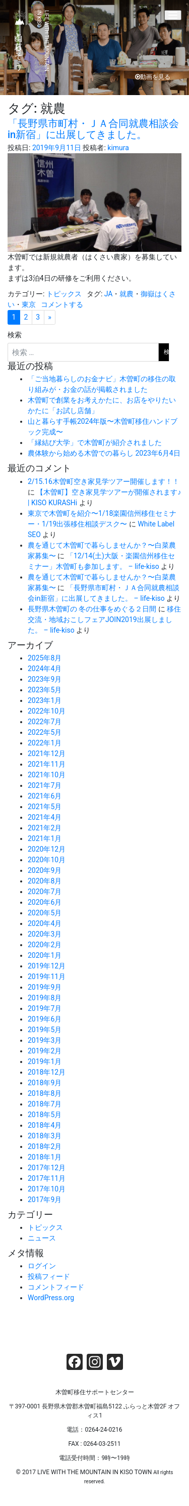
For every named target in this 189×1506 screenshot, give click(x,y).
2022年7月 (44, 722)
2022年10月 (47, 711)
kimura (118, 148)
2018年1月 (44, 1157)
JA (108, 294)
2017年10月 (47, 1189)
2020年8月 (44, 881)
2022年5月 (44, 732)
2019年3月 (44, 1040)
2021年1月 (44, 838)
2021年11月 (47, 764)
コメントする (62, 304)
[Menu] (172, 15)
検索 (15, 335)
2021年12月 (47, 753)
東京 (29, 304)
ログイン (42, 1266)
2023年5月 (44, 690)
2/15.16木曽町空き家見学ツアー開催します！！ (103, 481)
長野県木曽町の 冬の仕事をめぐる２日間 (92, 609)
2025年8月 (44, 658)
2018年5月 (44, 1115)
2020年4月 (44, 923)
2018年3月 (44, 1136)
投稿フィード (49, 1276)
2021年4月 (44, 817)
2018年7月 (44, 1104)
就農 (126, 294)
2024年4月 (44, 669)
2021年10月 (47, 775)
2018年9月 (44, 1083)
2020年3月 (44, 934)
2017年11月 (47, 1178)
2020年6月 (44, 902)
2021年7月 (44, 785)
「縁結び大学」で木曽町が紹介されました (95, 442)
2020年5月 (44, 913)
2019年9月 (44, 987)
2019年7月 (44, 1008)
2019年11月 (47, 976)
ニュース (42, 1238)
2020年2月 (44, 945)
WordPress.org (51, 1298)
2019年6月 (44, 1019)
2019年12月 (47, 966)
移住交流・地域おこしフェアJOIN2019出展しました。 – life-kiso (104, 619)
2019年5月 (44, 1030)
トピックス (64, 294)
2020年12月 (47, 849)
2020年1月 (44, 955)
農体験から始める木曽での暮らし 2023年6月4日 (104, 453)
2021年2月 (44, 828)
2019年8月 (44, 998)
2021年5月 (44, 807)
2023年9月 (44, 679)
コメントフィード (56, 1287)
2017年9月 (44, 1199)
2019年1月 (44, 1061)
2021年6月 (44, 796)
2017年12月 (47, 1168)
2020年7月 (44, 892)
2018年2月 (44, 1146)
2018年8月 (44, 1093)
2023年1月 (44, 700)
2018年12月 (47, 1072)
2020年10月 (47, 860)
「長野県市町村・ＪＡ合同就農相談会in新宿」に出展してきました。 (93, 129)
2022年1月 (44, 743)
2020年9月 (44, 870)
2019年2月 (44, 1051)
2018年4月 (44, 1125)
